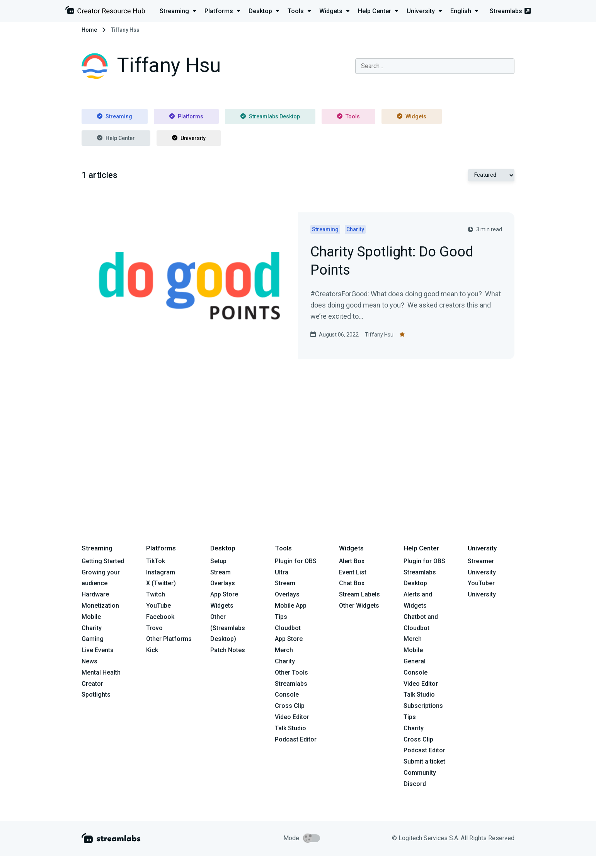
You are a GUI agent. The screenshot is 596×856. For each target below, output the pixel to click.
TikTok (155, 561)
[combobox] (434, 66)
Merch (284, 650)
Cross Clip (290, 705)
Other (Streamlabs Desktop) (227, 628)
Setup (218, 561)
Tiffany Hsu (379, 334)
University (189, 138)
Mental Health (101, 672)
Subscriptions (423, 705)
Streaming (114, 116)
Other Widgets (359, 605)
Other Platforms (169, 638)
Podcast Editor (296, 739)
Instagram (160, 572)
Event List (352, 572)
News (89, 661)
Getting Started (103, 561)
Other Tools (291, 672)
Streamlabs (510, 11)
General (415, 661)
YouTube (158, 605)
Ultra (281, 572)
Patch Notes (227, 650)
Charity (92, 628)
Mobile (91, 616)
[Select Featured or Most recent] (491, 175)
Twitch (155, 594)
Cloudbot (288, 628)
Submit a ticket (424, 761)
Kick (152, 650)
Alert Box (351, 561)
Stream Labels (359, 594)
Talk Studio (290, 728)
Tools (348, 116)
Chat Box (351, 583)
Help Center (116, 138)
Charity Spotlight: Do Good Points (391, 261)
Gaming (93, 638)
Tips (281, 616)
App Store (224, 594)
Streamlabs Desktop (270, 116)
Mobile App (291, 605)
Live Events (98, 650)
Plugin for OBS (296, 561)
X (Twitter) (161, 583)
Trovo (154, 628)
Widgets (411, 116)
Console (415, 672)
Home (89, 30)
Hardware (95, 594)
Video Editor (292, 717)
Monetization (100, 605)
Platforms (186, 116)
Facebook (160, 616)
